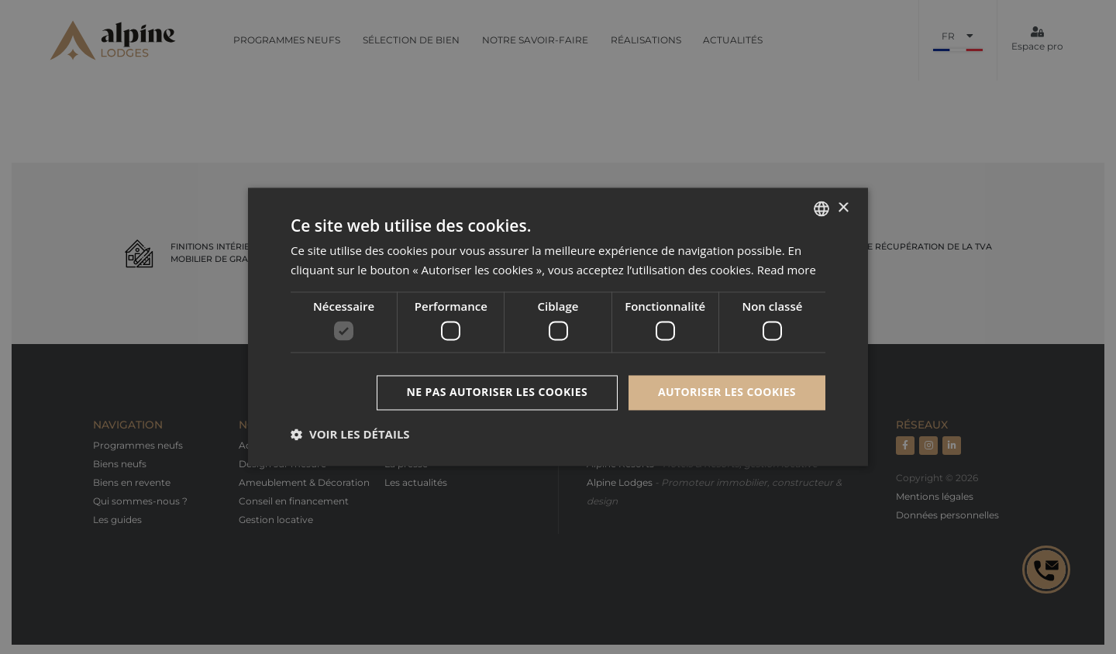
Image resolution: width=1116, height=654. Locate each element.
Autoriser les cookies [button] (727, 392)
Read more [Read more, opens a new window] (787, 270)
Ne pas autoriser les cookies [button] (497, 392)
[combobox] (821, 208)
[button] (350, 434)
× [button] (843, 208)
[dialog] (558, 327)
